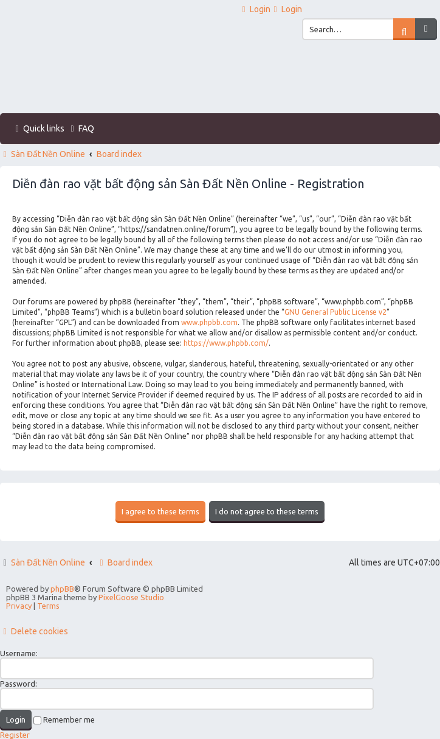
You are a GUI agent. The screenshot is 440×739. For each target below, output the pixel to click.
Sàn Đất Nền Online (48, 562)
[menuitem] (254, 9)
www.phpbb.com (209, 322)
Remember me (64, 719)
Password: (18, 683)
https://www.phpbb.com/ (226, 343)
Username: (19, 653)
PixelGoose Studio (131, 597)
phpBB (62, 588)
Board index (125, 562)
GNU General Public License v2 (335, 312)
